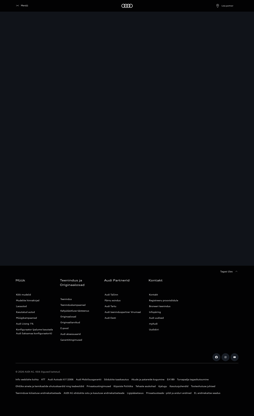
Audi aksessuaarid (70, 334)
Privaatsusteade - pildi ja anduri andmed (168, 393)
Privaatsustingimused (99, 386)
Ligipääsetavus (135, 393)
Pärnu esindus (113, 300)
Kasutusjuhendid (179, 386)
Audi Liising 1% (25, 323)
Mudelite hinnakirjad (27, 300)
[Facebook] (216, 357)
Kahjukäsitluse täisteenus (74, 310)
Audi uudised (156, 317)
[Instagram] (225, 357)
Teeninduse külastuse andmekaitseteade (38, 393)
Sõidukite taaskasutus (116, 379)
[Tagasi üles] (229, 271)
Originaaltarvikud (70, 322)
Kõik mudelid (23, 294)
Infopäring (155, 312)
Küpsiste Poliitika (123, 386)
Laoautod (21, 306)
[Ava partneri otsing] (217, 5)
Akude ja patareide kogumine (147, 379)
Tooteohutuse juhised (203, 386)
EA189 (170, 379)
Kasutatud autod (25, 312)
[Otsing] (234, 6)
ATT (43, 379)
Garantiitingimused (71, 339)
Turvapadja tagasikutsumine (193, 379)
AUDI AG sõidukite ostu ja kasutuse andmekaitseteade (94, 393)
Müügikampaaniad (26, 317)
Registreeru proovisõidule (163, 300)
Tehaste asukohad (146, 386)
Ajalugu (162, 386)
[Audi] (21, 6)
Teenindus (66, 299)
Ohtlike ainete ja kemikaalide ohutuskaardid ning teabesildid (50, 386)
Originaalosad (68, 316)
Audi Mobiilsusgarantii (88, 379)
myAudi (153, 323)
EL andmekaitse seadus (207, 393)
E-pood (64, 328)
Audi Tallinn (111, 294)
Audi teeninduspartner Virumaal (123, 312)
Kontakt (153, 294)
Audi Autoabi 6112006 (60, 379)
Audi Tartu (110, 306)
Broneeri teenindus (159, 306)
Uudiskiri (154, 329)
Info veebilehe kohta (27, 379)
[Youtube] (234, 357)
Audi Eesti (110, 317)
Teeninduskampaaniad (73, 305)
